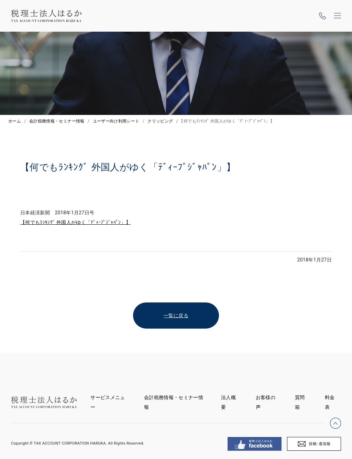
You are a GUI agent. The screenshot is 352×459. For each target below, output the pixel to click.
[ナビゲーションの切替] (337, 16)
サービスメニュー (107, 402)
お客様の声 (265, 402)
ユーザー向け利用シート (116, 121)
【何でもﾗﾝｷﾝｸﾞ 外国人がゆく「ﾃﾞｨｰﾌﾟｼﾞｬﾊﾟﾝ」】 (75, 222)
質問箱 (300, 402)
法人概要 (228, 402)
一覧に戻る (176, 315)
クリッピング (160, 121)
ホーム (14, 121)
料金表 (330, 402)
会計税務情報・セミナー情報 (57, 121)
